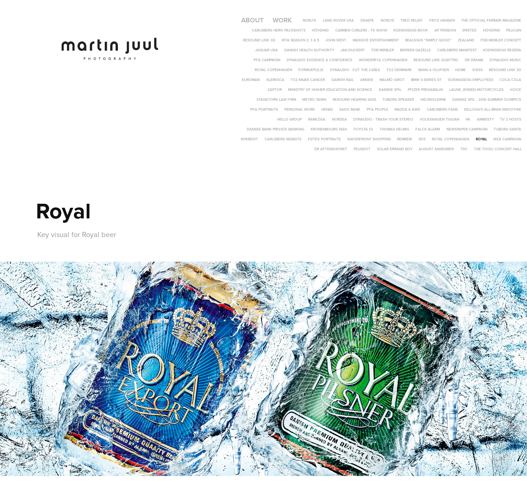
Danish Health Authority (309, 50)
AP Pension (445, 30)
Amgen (366, 79)
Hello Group (289, 119)
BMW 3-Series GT (426, 79)
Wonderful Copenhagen (383, 60)
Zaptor (275, 89)
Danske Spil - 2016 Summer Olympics (486, 99)
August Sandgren (436, 149)
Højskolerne (433, 99)
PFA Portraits (264, 109)
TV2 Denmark (399, 70)
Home (460, 70)
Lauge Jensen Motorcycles (476, 89)
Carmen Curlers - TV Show (361, 30)
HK (468, 119)
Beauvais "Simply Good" (428, 40)
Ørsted (469, 30)
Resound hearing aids (354, 99)
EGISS (477, 70)
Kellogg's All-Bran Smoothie (492, 109)
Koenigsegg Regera (502, 50)
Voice (515, 89)
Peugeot (362, 149)
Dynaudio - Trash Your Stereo (383, 119)
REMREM (404, 139)
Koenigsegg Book (410, 30)
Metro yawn (314, 99)
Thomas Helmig (394, 129)
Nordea (339, 119)
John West (335, 40)
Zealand (466, 40)
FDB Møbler (382, 50)
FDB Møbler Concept (501, 40)
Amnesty (485, 119)
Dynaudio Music (505, 60)
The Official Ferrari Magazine (491, 20)
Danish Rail (343, 79)
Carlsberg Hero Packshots (279, 30)
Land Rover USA (338, 20)
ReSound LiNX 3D (259, 40)
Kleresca (275, 79)
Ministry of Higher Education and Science (330, 89)
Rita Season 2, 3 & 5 (300, 40)
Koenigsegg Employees (470, 79)
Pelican (513, 30)
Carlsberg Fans (442, 109)
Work (282, 20)
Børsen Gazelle (415, 50)
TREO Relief (411, 20)
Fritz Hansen (442, 20)
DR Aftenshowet (330, 149)
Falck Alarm (427, 129)
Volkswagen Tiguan (439, 119)
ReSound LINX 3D (505, 70)
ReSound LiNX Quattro (436, 60)
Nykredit (249, 139)
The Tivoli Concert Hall (498, 149)
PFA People (377, 109)
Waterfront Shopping (369, 139)
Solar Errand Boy (394, 149)
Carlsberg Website (283, 139)
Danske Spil (390, 89)
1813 (422, 139)
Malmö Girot (392, 79)
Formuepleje (311, 70)
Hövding (320, 30)
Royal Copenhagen (273, 70)
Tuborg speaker (398, 99)
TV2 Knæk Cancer (308, 79)
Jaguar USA (266, 50)
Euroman (251, 79)
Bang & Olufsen (433, 70)
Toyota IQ (363, 129)
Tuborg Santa (507, 129)
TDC (464, 149)
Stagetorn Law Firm (276, 99)
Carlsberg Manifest (457, 50)
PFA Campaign (267, 60)
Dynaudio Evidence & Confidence (319, 60)
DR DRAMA (474, 60)
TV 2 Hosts (510, 119)
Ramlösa (316, 119)
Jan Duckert (352, 50)
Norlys (309, 20)
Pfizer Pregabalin (425, 89)
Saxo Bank (349, 109)
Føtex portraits (324, 139)
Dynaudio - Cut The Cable (355, 70)
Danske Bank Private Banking (275, 129)
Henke (327, 109)
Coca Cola (510, 79)
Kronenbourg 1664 (329, 129)
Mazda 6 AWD (407, 109)
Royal (481, 139)
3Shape (367, 20)
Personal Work (299, 109)
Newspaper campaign (466, 129)
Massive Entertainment (376, 40)
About (252, 20)
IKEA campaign (507, 139)
